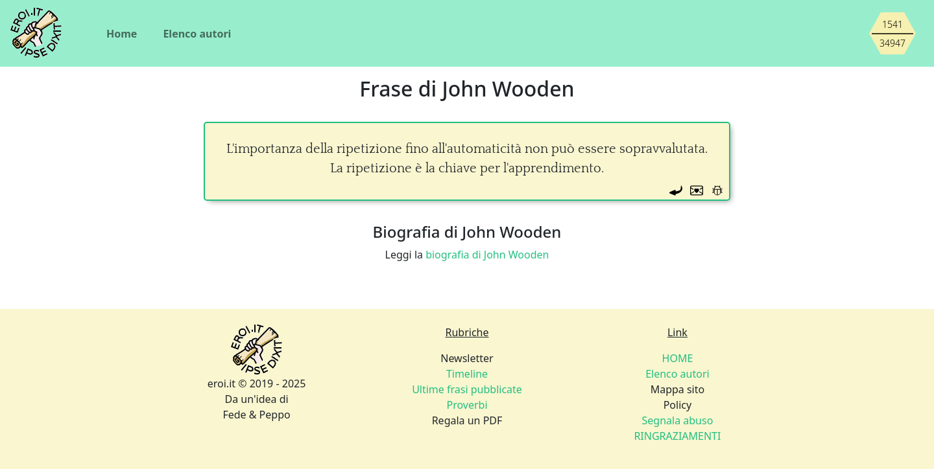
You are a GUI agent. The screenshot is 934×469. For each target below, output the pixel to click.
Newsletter (466, 358)
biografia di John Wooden (487, 254)
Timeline (467, 374)
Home (121, 34)
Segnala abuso (677, 420)
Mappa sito (678, 389)
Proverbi (466, 405)
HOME (677, 358)
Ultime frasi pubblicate (467, 389)
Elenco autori (197, 34)
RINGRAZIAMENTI (677, 436)
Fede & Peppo (256, 414)
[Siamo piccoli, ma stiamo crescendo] (892, 33)
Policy (677, 405)
